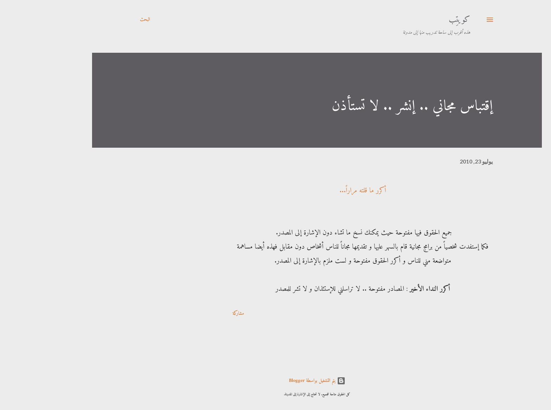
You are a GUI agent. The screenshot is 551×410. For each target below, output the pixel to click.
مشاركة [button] (196, 313)
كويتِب (418, 19)
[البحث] (103, 19)
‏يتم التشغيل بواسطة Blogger (275, 380)
